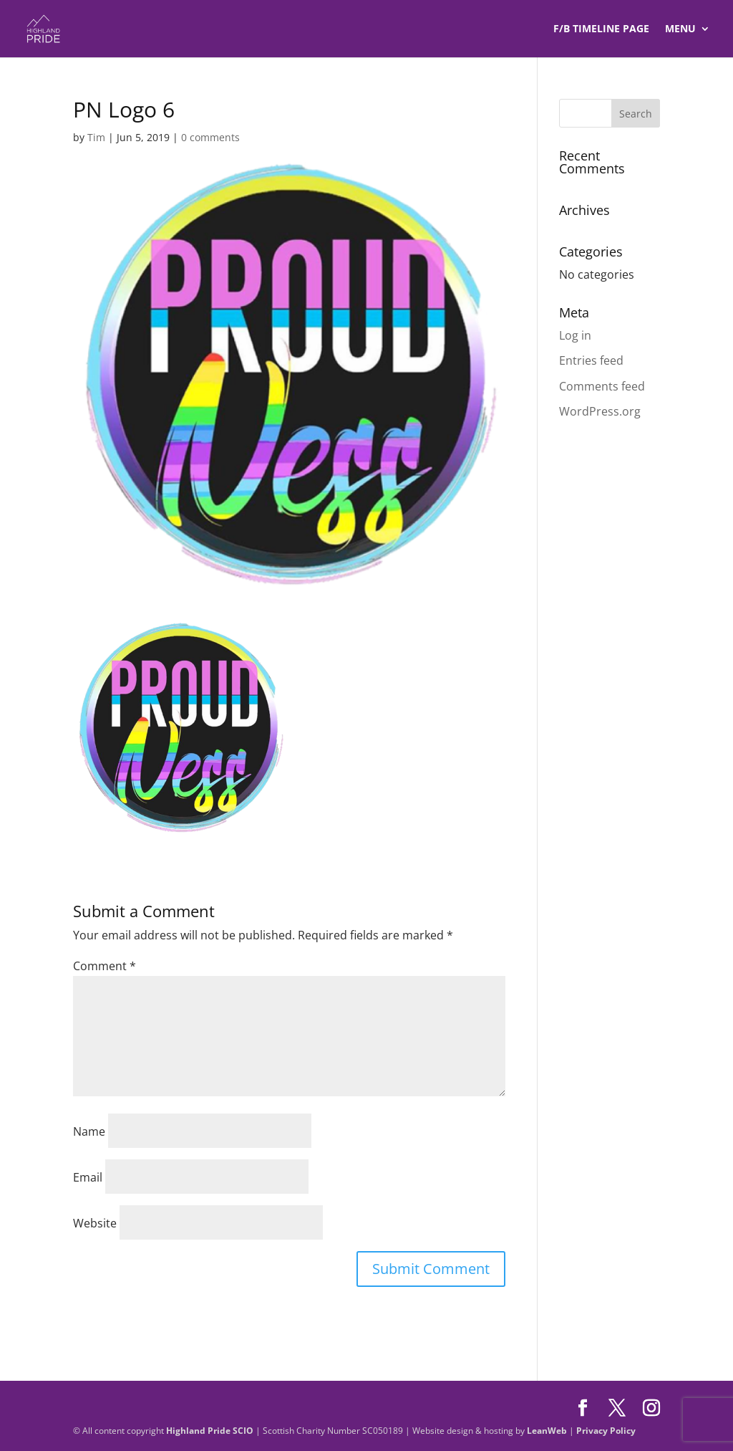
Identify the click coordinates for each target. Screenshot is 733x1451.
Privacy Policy (606, 1430)
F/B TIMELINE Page (601, 29)
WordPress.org (600, 411)
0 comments (210, 137)
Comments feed (602, 386)
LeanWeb (547, 1430)
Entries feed (591, 360)
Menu (680, 29)
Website (95, 1223)
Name (89, 1131)
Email (87, 1177)
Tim (96, 137)
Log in (575, 335)
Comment (104, 966)
